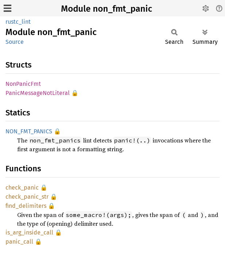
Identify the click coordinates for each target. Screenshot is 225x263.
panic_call (19, 241)
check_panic (22, 187)
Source (14, 41)
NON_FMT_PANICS (28, 131)
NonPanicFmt (23, 83)
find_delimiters (25, 205)
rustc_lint (18, 21)
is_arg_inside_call (29, 232)
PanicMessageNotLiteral (37, 92)
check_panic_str (27, 196)
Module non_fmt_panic (106, 9)
